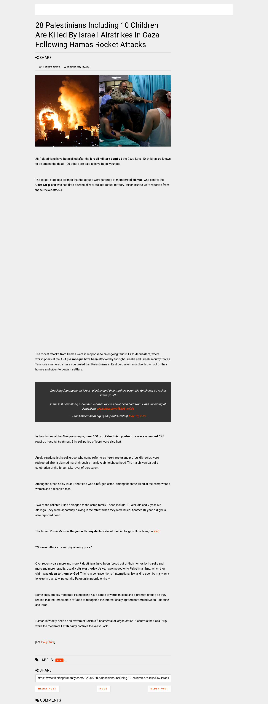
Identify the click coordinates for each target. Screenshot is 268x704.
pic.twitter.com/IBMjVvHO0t (115, 408)
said (156, 531)
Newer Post (47, 688)
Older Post (159, 688)
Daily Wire (47, 642)
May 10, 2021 (137, 416)
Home (103, 688)
